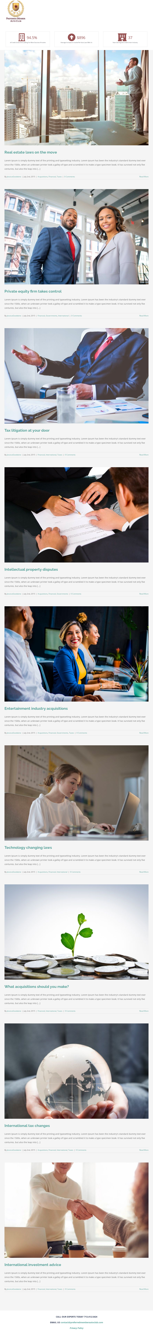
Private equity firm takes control (33, 291)
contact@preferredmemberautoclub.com (82, 1322)
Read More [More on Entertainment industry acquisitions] (144, 733)
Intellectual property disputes (31, 569)
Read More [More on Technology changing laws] (144, 872)
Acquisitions (43, 176)
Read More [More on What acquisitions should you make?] (144, 1011)
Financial (52, 176)
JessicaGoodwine (14, 176)
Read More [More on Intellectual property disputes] (144, 594)
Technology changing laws (28, 847)
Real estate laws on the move (30, 152)
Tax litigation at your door (27, 430)
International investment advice (32, 1264)
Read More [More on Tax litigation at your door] (144, 454)
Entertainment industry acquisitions (36, 708)
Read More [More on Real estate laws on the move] (144, 176)
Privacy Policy (76, 1328)
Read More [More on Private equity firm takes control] (144, 315)
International (63, 315)
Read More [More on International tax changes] (144, 1150)
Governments (51, 315)
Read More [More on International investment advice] (144, 1289)
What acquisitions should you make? (36, 986)
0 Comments (69, 176)
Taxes (59, 176)
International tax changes (27, 1125)
